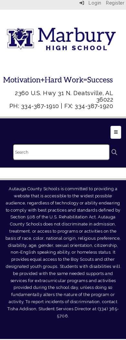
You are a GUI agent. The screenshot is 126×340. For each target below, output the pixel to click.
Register (115, 2)
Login (90, 2)
